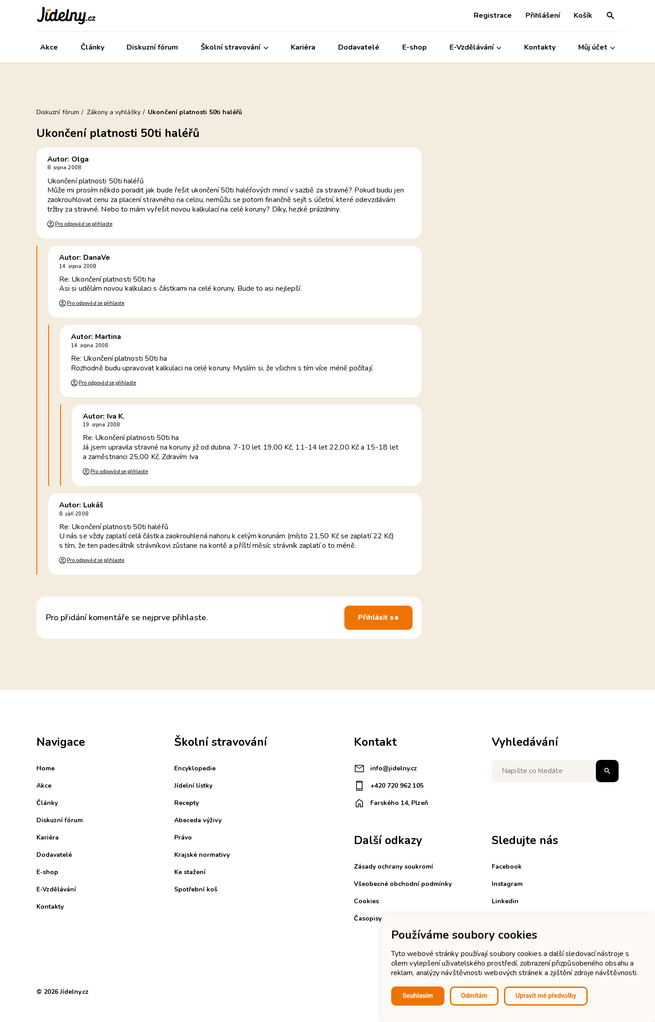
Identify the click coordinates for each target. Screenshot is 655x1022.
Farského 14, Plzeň (391, 803)
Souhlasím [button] (418, 995)
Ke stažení (190, 872)
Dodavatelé (358, 47)
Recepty (186, 803)
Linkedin (505, 901)
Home (45, 768)
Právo (183, 837)
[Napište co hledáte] (555, 771)
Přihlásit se (378, 617)
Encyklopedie (195, 768)
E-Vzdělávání (475, 47)
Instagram (507, 884)
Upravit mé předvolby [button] (545, 995)
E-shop (414, 47)
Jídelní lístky (193, 785)
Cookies (366, 901)
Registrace (493, 15)
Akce (49, 47)
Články (92, 47)
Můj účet (596, 47)
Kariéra (303, 47)
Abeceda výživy (198, 820)
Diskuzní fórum (152, 47)
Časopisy (368, 918)
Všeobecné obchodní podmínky (403, 884)
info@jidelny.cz (385, 768)
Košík (583, 15)
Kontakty (539, 47)
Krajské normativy (202, 854)
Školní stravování (234, 47)
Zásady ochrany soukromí (393, 866)
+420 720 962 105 (388, 785)
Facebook (507, 866)
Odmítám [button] (474, 995)
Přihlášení (542, 15)
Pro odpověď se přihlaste (83, 224)
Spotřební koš (195, 889)
